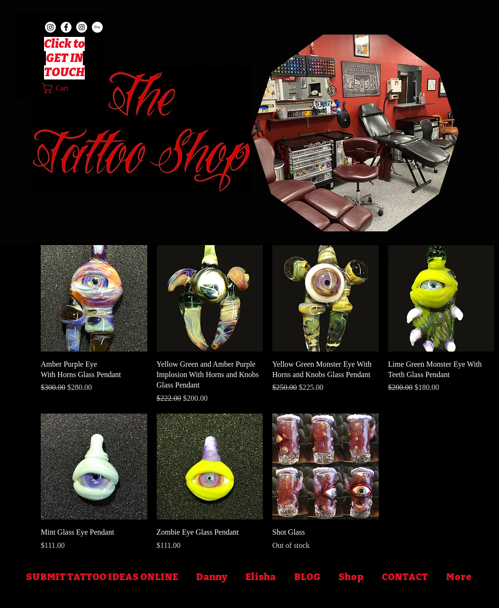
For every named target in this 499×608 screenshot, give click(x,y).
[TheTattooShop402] (50, 27)
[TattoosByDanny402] (81, 27)
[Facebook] (66, 27)
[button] (62, 88)
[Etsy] (97, 27)
